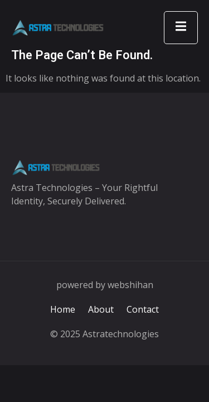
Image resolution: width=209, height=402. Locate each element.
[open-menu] (181, 27)
